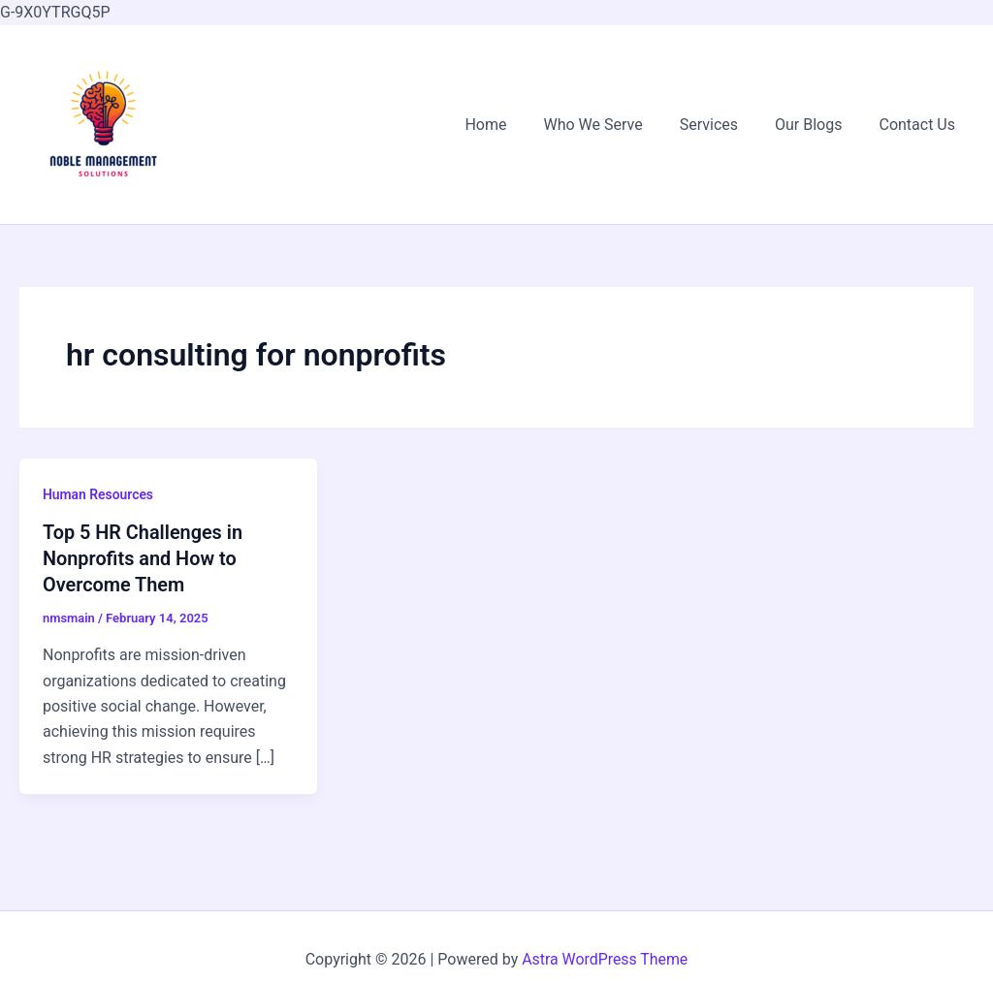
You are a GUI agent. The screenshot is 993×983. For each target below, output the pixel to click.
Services (723, 124)
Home (511, 124)
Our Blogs (817, 124)
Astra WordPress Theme (605, 959)
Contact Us (919, 124)
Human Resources (98, 494)
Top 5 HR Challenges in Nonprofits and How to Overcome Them (143, 557)
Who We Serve (613, 124)
